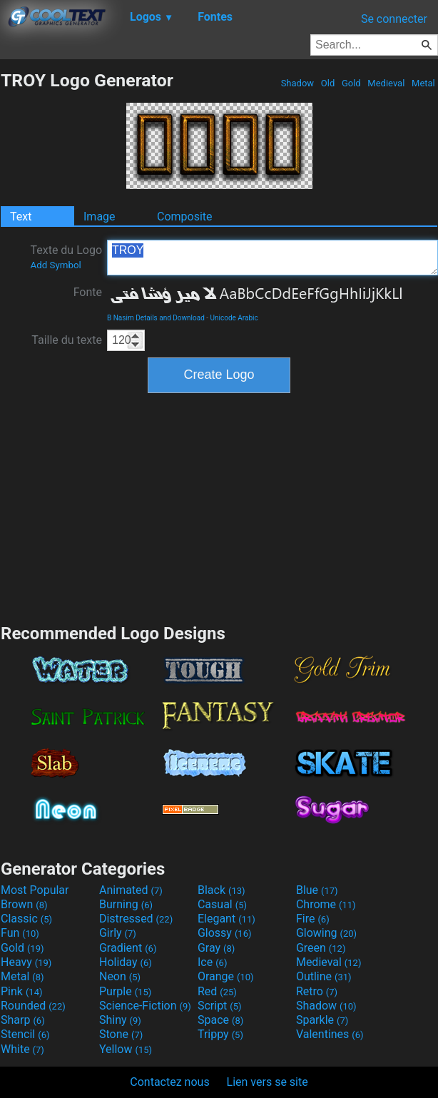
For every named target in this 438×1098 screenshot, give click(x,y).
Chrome (326, 904)
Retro (316, 991)
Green (321, 948)
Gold (351, 83)
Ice (212, 962)
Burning (126, 904)
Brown (24, 904)
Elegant (226, 918)
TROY (272, 257)
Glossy (225, 933)
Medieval (386, 83)
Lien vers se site (267, 1082)
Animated (131, 890)
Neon (120, 976)
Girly (117, 933)
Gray (216, 948)
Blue (317, 890)
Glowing (326, 933)
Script (220, 1005)
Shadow (297, 83)
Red (217, 991)
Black (221, 890)
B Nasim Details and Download (156, 318)
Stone (121, 1034)
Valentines (330, 1034)
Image (99, 216)
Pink (22, 991)
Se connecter (394, 19)
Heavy (26, 962)
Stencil (25, 1034)
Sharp (23, 1020)
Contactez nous (169, 1082)
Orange (226, 976)
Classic (26, 918)
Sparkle (322, 1020)
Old (328, 83)
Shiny (120, 1020)
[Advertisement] (219, 506)
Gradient (127, 948)
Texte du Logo (66, 256)
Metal (423, 83)
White (22, 1049)
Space (220, 1020)
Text (20, 216)
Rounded (33, 1005)
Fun (20, 933)
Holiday (125, 962)
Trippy (220, 1034)
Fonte (87, 292)
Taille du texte (66, 340)
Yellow (125, 1049)
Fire (313, 918)
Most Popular (35, 890)
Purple (125, 991)
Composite (185, 216)
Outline (324, 976)
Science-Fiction (145, 1005)
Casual (222, 904)
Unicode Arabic (234, 318)
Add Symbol (55, 265)
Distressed (136, 918)
